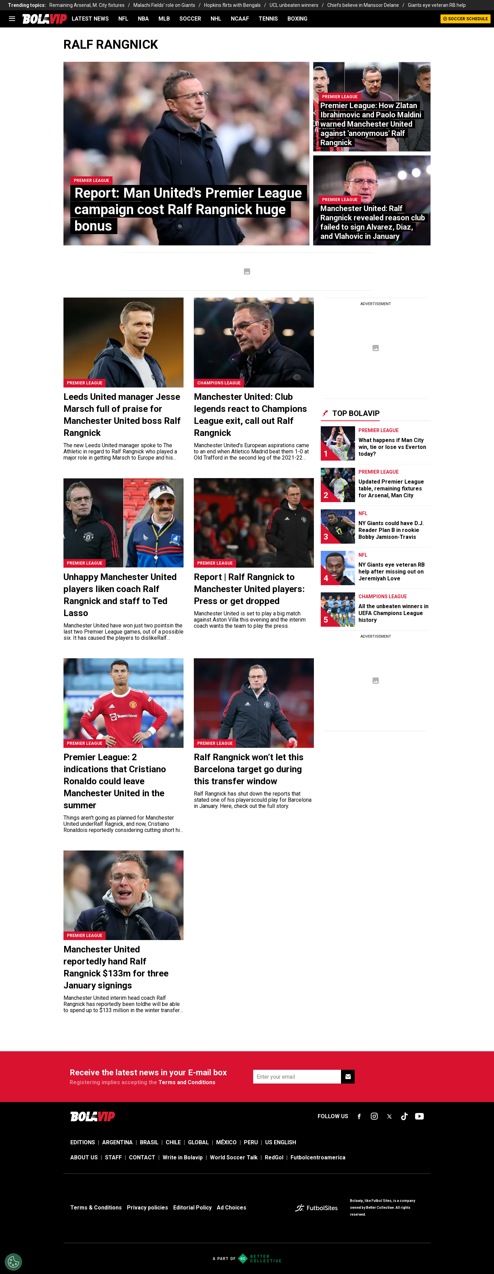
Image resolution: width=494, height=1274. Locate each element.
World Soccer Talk (234, 1157)
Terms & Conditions (96, 1207)
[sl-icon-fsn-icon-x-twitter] (389, 1116)
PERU (251, 1142)
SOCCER (190, 18)
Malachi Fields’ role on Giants (164, 5)
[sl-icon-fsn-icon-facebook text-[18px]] (359, 1116)
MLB (164, 18)
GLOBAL (198, 1142)
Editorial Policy (192, 1207)
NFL (123, 18)
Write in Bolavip (183, 1157)
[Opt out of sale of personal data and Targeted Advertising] (13, 1262)
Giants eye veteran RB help (437, 5)
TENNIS (268, 18)
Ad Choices (231, 1207)
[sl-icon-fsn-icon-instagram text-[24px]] (374, 1116)
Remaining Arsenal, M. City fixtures (87, 5)
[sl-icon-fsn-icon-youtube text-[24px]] (419, 1116)
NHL (216, 18)
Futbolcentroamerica (318, 1157)
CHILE (173, 1142)
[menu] (12, 19)
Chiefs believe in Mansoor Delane (363, 5)
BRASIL (149, 1142)
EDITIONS (82, 1142)
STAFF (113, 1157)
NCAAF (240, 18)
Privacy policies (147, 1207)
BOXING (297, 18)
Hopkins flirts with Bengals (232, 5)
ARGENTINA (117, 1142)
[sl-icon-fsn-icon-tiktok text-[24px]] (404, 1116)
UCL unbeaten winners (294, 5)
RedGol (274, 1157)
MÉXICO (226, 1142)
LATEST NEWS (90, 18)
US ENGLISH (280, 1142)
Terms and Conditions (186, 1082)
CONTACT (142, 1157)
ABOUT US (84, 1157)
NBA (143, 18)
